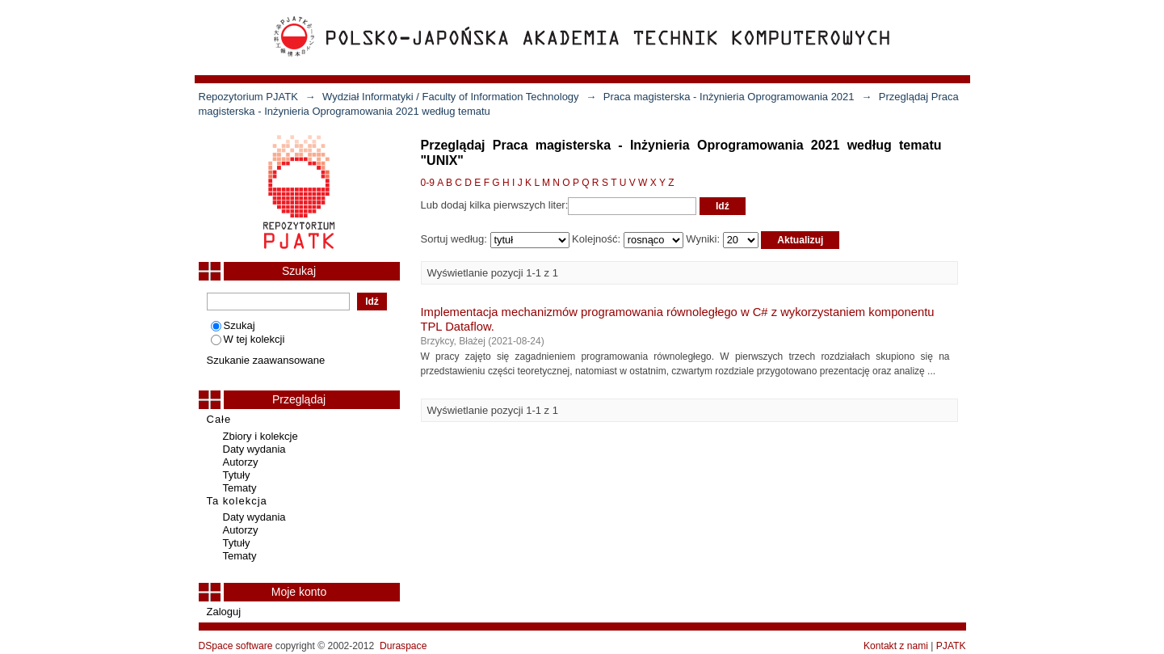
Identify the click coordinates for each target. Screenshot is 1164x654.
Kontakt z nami (896, 646)
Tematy (240, 488)
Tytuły (236, 475)
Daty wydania (254, 449)
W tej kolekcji (248, 339)
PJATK (951, 646)
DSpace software (236, 646)
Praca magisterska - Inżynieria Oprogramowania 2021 (729, 97)
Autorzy (240, 462)
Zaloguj (224, 611)
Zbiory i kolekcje (260, 436)
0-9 (428, 182)
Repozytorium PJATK (248, 97)
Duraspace (403, 646)
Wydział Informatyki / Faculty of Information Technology (450, 97)
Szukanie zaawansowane (266, 360)
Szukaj (233, 325)
